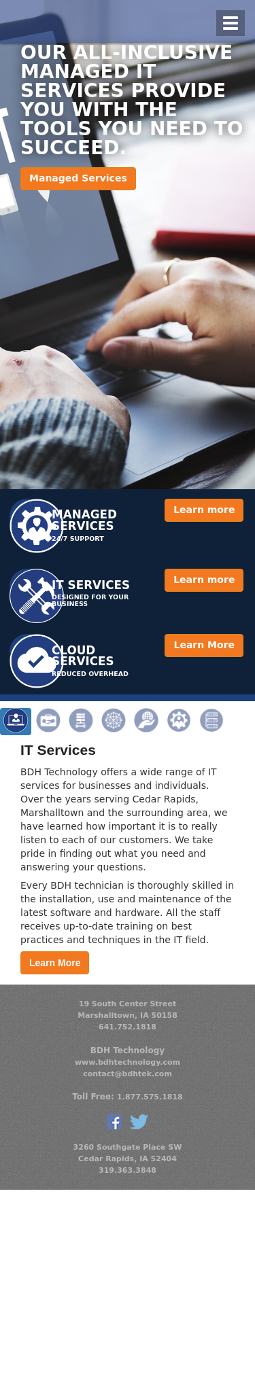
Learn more (204, 509)
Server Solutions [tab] (81, 721)
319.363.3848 (127, 1170)
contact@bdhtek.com (127, 1073)
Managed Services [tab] (178, 721)
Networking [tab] (113, 721)
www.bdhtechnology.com (127, 1062)
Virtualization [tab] (211, 721)
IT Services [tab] (15, 721)
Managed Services (78, 178)
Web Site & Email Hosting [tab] (146, 721)
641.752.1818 (127, 1027)
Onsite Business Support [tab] (48, 721)
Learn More (204, 644)
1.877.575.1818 (150, 1097)
